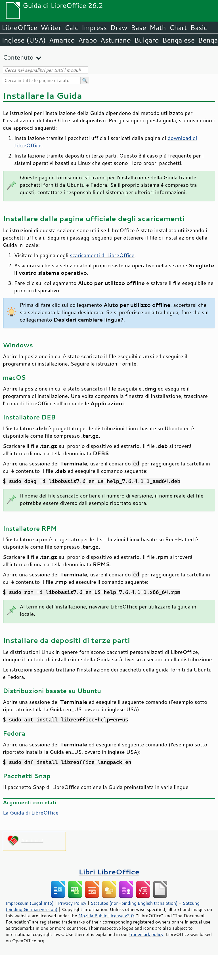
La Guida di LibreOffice (30, 812)
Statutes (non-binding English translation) (134, 903)
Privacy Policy (72, 903)
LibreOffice (19, 27)
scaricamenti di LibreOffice (102, 255)
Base (138, 27)
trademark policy (146, 934)
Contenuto (18, 57)
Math (158, 27)
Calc (71, 27)
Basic (198, 27)
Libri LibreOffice (109, 872)
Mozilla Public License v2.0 (106, 915)
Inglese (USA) (24, 40)
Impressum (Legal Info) (30, 903)
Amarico (62, 40)
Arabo (87, 40)
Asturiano (115, 40)
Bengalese (178, 40)
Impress (94, 27)
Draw (118, 27)
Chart (178, 27)
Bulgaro (146, 40)
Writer (51, 27)
